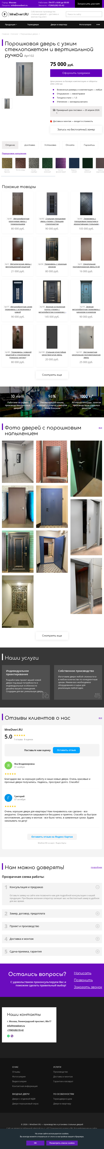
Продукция (10, 24)
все (100, 427)
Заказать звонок (88, 987)
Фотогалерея (85, 24)
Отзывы (16, 1071)
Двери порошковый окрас (25, 1103)
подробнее (96, 867)
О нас (15, 1067)
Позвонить (83, 980)
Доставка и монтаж (63, 1076)
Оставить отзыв (66, 750)
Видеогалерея (19, 1081)
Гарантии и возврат (63, 1081)
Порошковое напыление (14, 153)
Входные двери (20, 1094)
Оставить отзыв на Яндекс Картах (52, 836)
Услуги (57, 1067)
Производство (60, 1071)
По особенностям (63, 1094)
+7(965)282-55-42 (56, 5)
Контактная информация (25, 1086)
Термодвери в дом (62, 1098)
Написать (82, 973)
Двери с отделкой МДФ (23, 1098)
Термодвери (33, 24)
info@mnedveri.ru (19, 5)
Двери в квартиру (59, 24)
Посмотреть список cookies (62, 1143)
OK (35, 1143)
